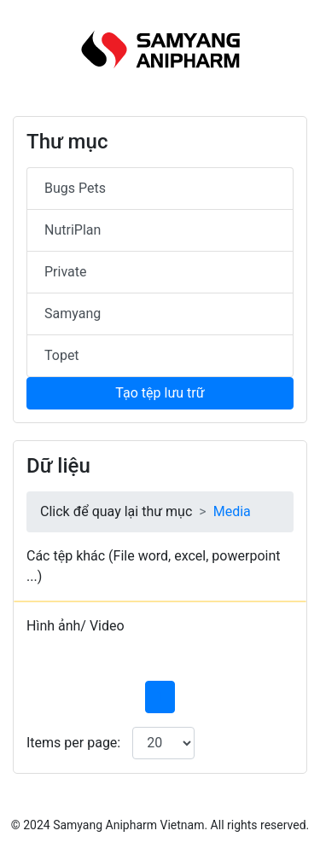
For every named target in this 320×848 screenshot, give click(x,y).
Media (232, 511)
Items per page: (73, 743)
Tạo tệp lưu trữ (159, 393)
